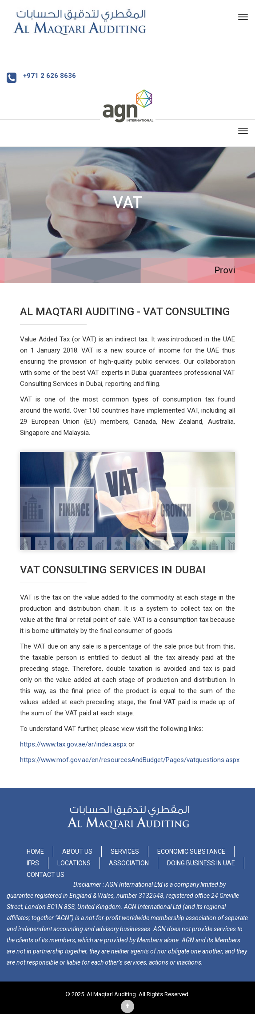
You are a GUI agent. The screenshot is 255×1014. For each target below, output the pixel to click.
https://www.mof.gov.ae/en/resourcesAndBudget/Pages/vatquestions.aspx (129, 760)
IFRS (33, 863)
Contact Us (45, 874)
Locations (74, 863)
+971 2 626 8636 (49, 76)
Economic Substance (191, 851)
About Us (77, 851)
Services (125, 851)
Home (35, 851)
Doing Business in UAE (201, 863)
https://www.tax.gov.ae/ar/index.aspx (73, 744)
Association (129, 863)
